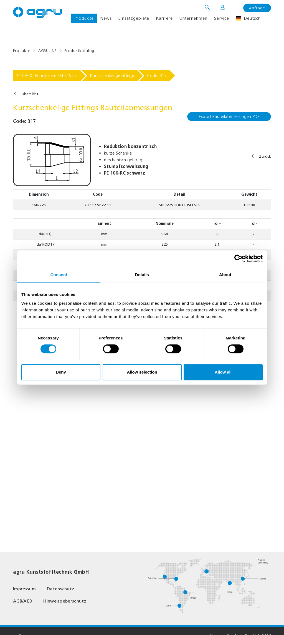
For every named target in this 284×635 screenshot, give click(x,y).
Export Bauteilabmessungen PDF (229, 116)
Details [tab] (142, 274)
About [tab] (225, 274)
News (105, 18)
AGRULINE (47, 50)
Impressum (24, 588)
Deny (61, 372)
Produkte (84, 18)
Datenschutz (60, 588)
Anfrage (257, 8)
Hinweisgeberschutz (64, 601)
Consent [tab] (58, 274)
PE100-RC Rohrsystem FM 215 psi (46, 75)
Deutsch (248, 18)
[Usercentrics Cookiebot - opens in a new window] (238, 258)
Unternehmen (193, 18)
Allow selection (142, 372)
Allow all (223, 372)
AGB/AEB (22, 601)
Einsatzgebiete (133, 18)
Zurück (265, 156)
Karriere (164, 18)
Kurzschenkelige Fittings (112, 75)
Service (221, 18)
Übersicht (30, 94)
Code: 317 (157, 75)
